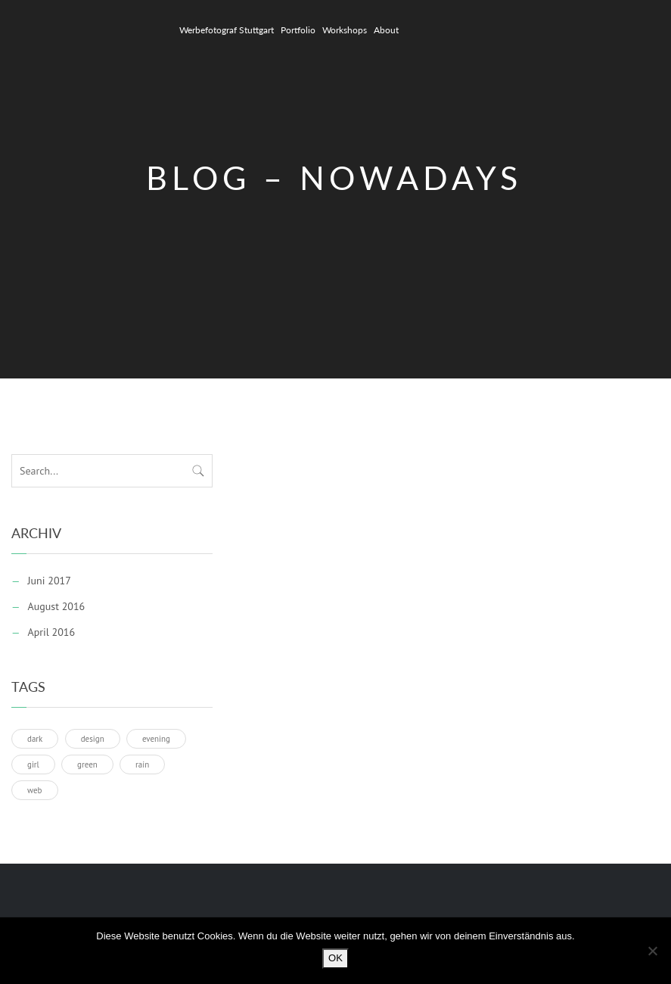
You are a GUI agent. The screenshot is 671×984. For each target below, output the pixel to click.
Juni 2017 (48, 580)
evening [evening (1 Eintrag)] (156, 738)
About (386, 30)
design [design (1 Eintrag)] (92, 738)
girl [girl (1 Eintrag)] (33, 764)
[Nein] (652, 950)
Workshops (344, 30)
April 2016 (51, 632)
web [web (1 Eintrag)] (34, 790)
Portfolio (298, 30)
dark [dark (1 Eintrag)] (34, 738)
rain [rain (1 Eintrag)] (142, 764)
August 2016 (56, 606)
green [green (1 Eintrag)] (87, 764)
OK (335, 958)
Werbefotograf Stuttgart (226, 30)
